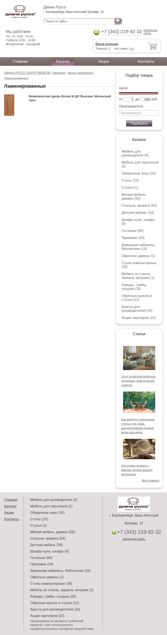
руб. (155, 99)
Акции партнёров (80, 73)
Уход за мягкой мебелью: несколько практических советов (138, 381)
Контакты (145, 61)
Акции (103, 61)
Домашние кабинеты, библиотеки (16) (139, 247)
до (137, 99)
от (120, 99)
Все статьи (150, 480)
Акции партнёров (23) (139, 318)
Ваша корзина (106, 44)
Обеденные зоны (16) (139, 173)
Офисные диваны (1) (138, 256)
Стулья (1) (130, 187)
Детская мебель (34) (138, 212)
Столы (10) (130, 180)
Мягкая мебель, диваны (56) (134, 196)
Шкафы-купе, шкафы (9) (49, 551)
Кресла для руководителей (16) (137, 308)
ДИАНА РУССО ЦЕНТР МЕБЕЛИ (27, 73)
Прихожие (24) (133, 238)
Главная (20, 61)
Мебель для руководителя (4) (135, 153)
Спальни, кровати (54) (139, 205)
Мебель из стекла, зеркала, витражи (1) (138, 276)
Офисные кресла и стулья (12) (137, 297)
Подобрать (139, 123)
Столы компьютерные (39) (51, 583)
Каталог (63, 61)
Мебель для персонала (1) (51, 506)
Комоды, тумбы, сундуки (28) (134, 287)
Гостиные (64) (133, 231)
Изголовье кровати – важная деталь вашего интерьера (137, 470)
